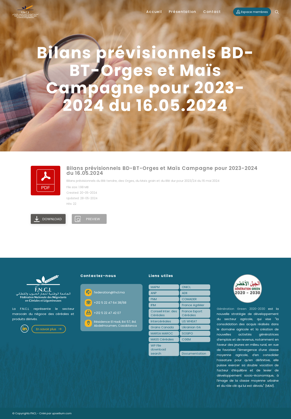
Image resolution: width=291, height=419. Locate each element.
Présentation (182, 11)
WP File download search (158, 349)
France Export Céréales (192, 313)
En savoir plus (48, 329)
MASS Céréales (162, 339)
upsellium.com (62, 413)
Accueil (154, 11)
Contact (212, 11)
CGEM (186, 339)
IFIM (153, 305)
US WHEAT (189, 321)
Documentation (194, 353)
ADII (184, 293)
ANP (154, 293)
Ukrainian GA (191, 327)
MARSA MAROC (162, 333)
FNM (154, 299)
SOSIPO (187, 333)
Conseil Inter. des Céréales (164, 313)
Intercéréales (161, 321)
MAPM (155, 287)
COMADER (189, 299)
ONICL (186, 287)
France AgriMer (193, 305)
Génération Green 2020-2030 (241, 309)
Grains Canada (162, 327)
